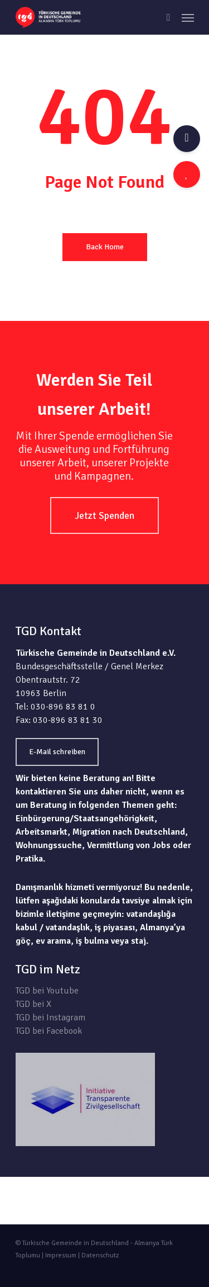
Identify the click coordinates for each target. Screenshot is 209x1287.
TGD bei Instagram (50, 1017)
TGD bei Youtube (47, 990)
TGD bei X (33, 1004)
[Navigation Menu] (188, 17)
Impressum (60, 1255)
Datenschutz (100, 1255)
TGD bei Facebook (49, 1031)
